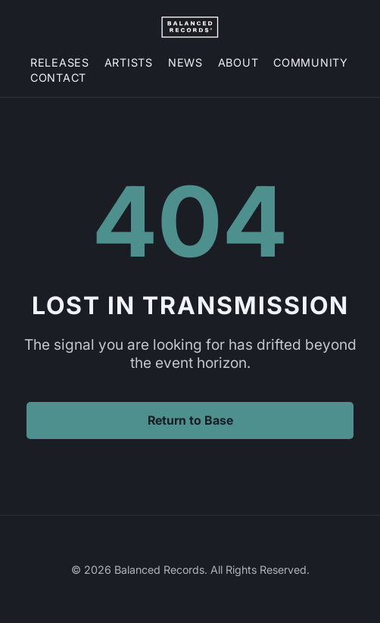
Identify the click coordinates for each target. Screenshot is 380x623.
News (185, 62)
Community (310, 62)
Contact (58, 77)
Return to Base (190, 420)
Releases (59, 62)
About (238, 62)
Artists (128, 62)
